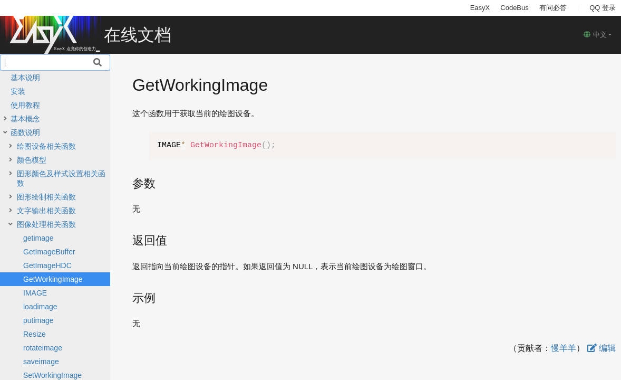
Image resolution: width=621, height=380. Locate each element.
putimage (38, 320)
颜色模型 (31, 160)
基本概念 (25, 119)
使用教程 (25, 105)
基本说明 (25, 77)
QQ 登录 (602, 8)
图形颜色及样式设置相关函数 (61, 178)
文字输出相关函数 (46, 210)
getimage (38, 238)
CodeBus (514, 8)
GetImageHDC (47, 265)
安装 (18, 91)
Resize (34, 334)
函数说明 (25, 132)
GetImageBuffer (49, 252)
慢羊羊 (563, 348)
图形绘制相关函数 (46, 197)
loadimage (40, 306)
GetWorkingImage (53, 279)
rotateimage (42, 348)
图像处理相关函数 (46, 224)
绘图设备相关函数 (46, 146)
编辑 (601, 348)
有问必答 (553, 8)
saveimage (41, 361)
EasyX (480, 8)
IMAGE (35, 293)
